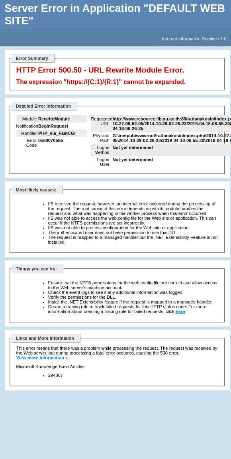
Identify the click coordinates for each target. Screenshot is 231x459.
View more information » (42, 357)
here (180, 311)
